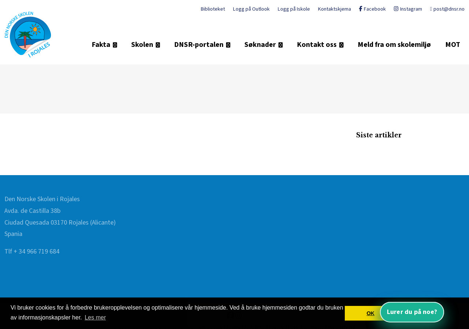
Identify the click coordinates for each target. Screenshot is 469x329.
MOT (452, 45)
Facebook (372, 9)
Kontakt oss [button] (317, 45)
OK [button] (370, 313)
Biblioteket (213, 9)
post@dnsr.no (447, 9)
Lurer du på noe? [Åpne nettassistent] (412, 312)
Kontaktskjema (334, 9)
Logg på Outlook (251, 9)
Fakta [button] (101, 45)
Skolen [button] (142, 45)
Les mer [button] (95, 317)
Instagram (408, 9)
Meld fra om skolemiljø (394, 45)
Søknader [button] (260, 45)
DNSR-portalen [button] (199, 45)
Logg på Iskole (294, 9)
